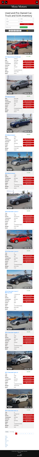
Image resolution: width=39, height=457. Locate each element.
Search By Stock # (23, 27)
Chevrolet (7, 440)
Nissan (6, 444)
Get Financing (28, 63)
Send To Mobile (28, 65)
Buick (6, 436)
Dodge (6, 437)
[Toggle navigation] (37, 2)
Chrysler (6, 445)
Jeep (6, 438)
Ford (6, 441)
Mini (6, 439)
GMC (6, 446)
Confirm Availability (28, 61)
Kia (5, 443)
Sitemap (19, 452)
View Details (28, 67)
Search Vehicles (26, 24)
